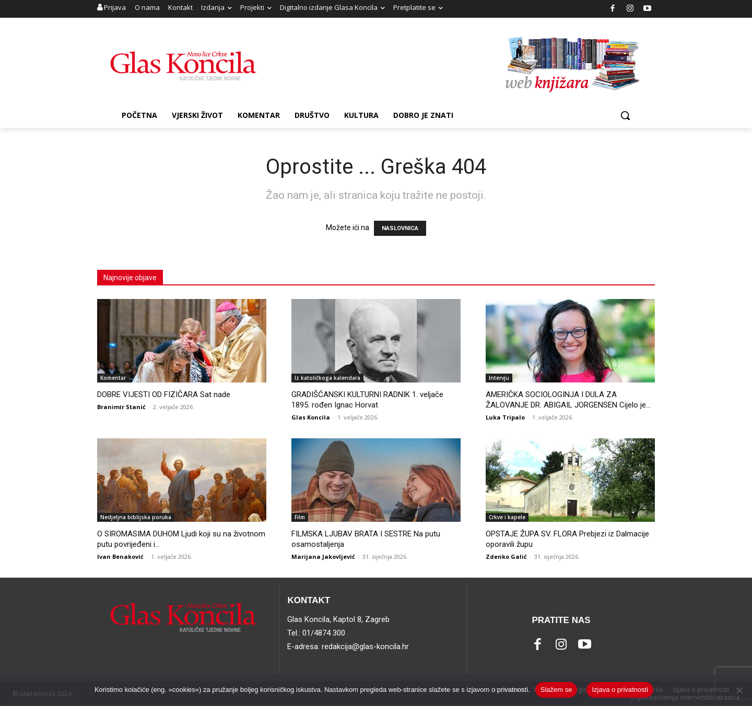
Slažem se (556, 689)
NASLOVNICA (400, 228)
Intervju (499, 377)
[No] (739, 690)
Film (300, 517)
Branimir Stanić (121, 407)
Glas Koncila (310, 417)
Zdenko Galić (506, 556)
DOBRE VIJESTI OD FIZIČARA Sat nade (163, 394)
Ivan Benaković (120, 556)
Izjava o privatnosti (620, 689)
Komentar (113, 377)
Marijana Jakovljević (323, 556)
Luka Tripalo (505, 417)
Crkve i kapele (507, 517)
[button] (625, 115)
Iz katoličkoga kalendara (327, 377)
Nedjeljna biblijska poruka (135, 517)
